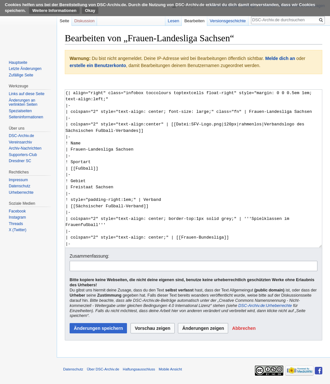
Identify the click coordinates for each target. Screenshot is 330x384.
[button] (244, 328)
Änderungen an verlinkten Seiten (23, 102)
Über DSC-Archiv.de (103, 369)
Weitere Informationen (54, 10)
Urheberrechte (21, 192)
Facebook (17, 211)
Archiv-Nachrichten (25, 148)
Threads (16, 224)
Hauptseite (18, 62)
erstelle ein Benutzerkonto (98, 65)
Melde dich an (280, 58)
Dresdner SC (20, 161)
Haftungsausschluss (139, 369)
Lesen (173, 20)
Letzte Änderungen (25, 68)
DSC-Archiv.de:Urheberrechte (265, 305)
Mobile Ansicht (170, 369)
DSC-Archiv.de (21, 135)
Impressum (18, 180)
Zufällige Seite (21, 75)
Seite (64, 20)
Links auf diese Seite (26, 94)
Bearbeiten (194, 20)
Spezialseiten (20, 111)
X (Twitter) (17, 230)
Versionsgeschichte (228, 20)
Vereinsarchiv (20, 142)
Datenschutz (19, 186)
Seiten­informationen (26, 117)
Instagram (17, 217)
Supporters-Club (23, 155)
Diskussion (84, 20)
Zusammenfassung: (89, 256)
